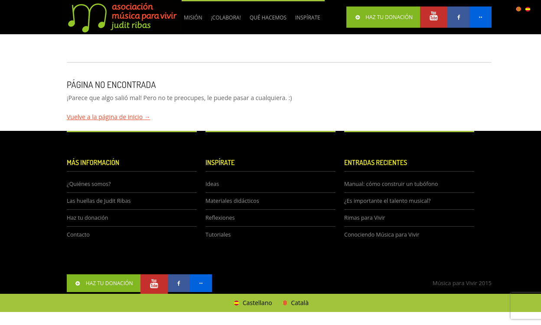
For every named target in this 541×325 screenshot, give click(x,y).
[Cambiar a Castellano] (252, 303)
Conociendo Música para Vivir (381, 234)
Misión (193, 17)
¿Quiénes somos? (89, 184)
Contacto (78, 234)
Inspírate (307, 17)
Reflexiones (220, 217)
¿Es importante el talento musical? (387, 201)
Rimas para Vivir (364, 217)
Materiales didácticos (232, 201)
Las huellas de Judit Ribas (98, 201)
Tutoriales (218, 234)
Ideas (212, 184)
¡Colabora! (223, 21)
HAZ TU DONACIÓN (383, 17)
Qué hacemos (266, 21)
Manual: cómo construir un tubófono (391, 184)
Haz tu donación (87, 217)
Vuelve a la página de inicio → (108, 117)
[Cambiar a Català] (295, 303)
